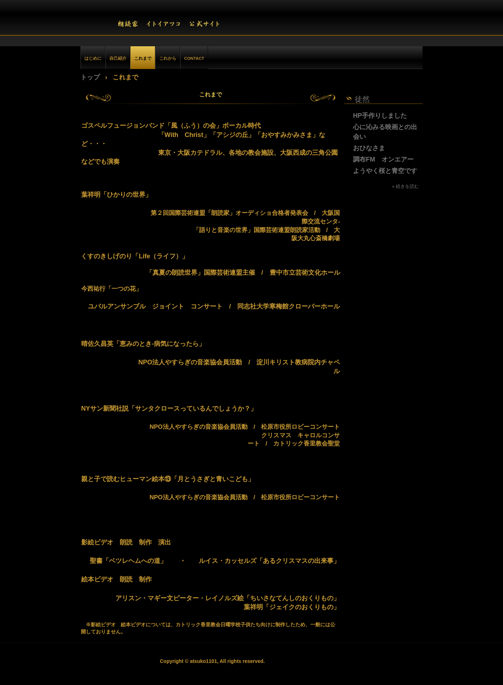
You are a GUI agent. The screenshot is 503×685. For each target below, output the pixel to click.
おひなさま (369, 148)
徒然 (362, 99)
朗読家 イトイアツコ (176, 19)
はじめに (93, 58)
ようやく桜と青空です (385, 170)
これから (167, 58)
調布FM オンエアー (383, 159)
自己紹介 (117, 58)
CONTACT (194, 58)
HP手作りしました (380, 115)
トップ (90, 77)
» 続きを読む (405, 186)
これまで (142, 58)
